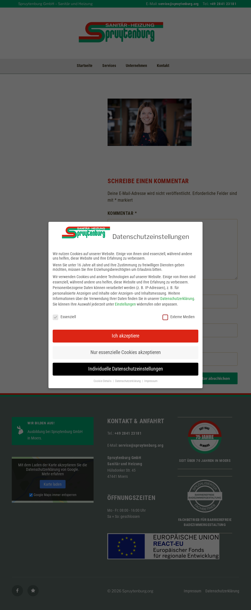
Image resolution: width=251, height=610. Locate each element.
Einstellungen (125, 300)
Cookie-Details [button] (103, 377)
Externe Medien (178, 312)
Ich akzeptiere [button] (125, 332)
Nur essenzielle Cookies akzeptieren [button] (125, 348)
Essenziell (64, 312)
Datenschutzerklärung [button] (128, 377)
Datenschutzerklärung (177, 294)
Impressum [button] (150, 377)
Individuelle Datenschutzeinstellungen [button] (125, 365)
